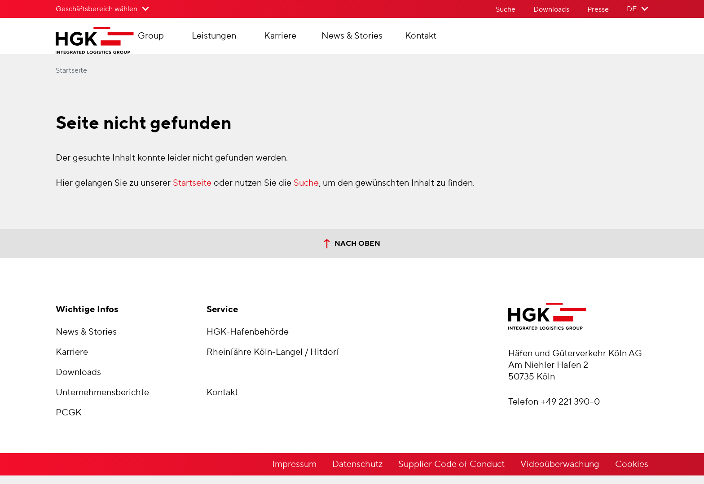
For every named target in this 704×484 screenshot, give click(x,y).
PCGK (69, 421)
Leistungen (248, 40)
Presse (598, 9)
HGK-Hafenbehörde (248, 340)
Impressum (294, 473)
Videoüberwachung (559, 473)
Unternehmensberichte (102, 401)
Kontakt (455, 40)
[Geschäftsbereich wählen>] (102, 9)
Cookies (631, 473)
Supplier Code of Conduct (451, 473)
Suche (505, 9)
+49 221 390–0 (570, 410)
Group (185, 40)
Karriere (315, 40)
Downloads (551, 9)
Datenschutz (357, 473)
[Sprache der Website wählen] (637, 9)
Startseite (71, 78)
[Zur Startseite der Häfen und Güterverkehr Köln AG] (113, 45)
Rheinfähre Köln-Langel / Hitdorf (273, 360)
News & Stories (386, 40)
